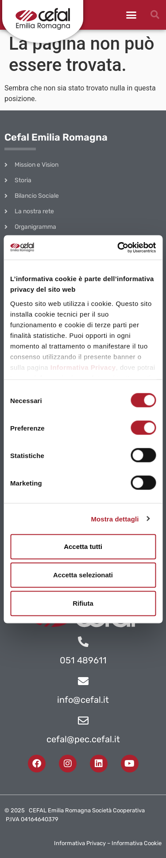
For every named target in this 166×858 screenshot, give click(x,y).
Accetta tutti (83, 546)
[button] (131, 15)
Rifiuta (83, 603)
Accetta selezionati (83, 575)
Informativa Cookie (137, 843)
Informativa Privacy (83, 367)
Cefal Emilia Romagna (56, 137)
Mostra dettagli (115, 518)
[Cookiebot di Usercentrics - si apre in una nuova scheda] (118, 247)
